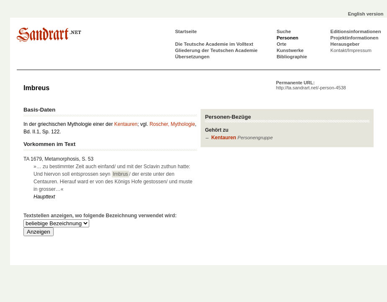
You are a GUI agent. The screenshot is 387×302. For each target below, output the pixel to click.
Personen (287, 37)
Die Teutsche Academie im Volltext (214, 44)
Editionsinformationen (355, 31)
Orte (281, 44)
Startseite (186, 31)
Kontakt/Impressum (351, 50)
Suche (283, 31)
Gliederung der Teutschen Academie (216, 50)
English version (366, 13)
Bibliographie (291, 56)
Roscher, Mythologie (172, 124)
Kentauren (223, 138)
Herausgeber (345, 44)
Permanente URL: (311, 85)
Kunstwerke (290, 50)
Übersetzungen (192, 56)
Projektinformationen (354, 37)
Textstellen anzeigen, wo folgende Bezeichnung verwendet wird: (100, 216)
